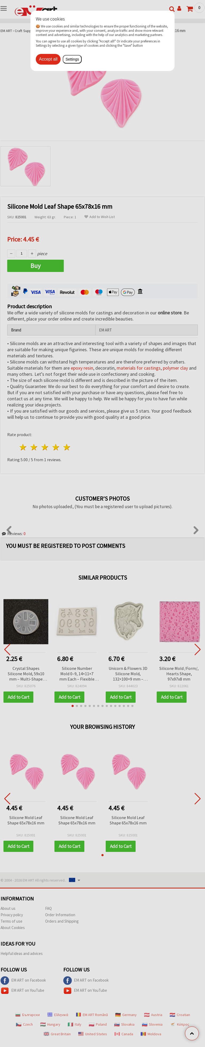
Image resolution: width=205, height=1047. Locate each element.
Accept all (48, 59)
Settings (72, 59)
